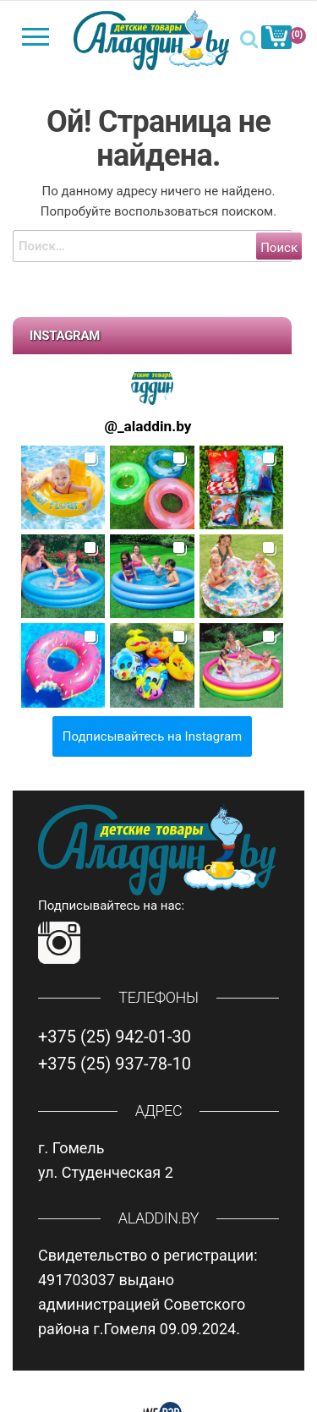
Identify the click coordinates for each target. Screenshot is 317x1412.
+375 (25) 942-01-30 (114, 1036)
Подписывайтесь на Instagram (153, 736)
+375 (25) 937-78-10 (114, 1064)
